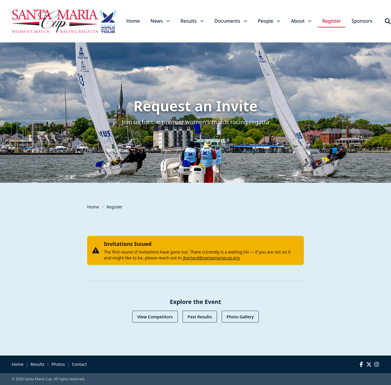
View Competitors (155, 317)
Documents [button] (230, 21)
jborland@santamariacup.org (211, 258)
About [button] (301, 21)
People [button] (269, 21)
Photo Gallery (240, 317)
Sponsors (362, 21)
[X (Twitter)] (369, 364)
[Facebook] (361, 364)
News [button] (160, 21)
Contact (79, 364)
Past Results (200, 317)
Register (331, 21)
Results (37, 364)
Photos (58, 364)
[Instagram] (376, 364)
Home (133, 21)
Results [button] (192, 21)
